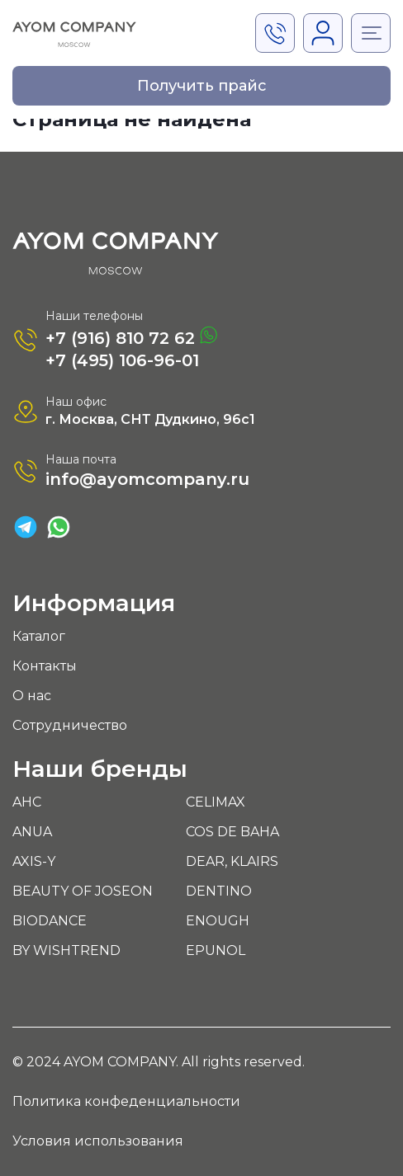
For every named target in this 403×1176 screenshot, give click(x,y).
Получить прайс (202, 86)
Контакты (44, 666)
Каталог (38, 636)
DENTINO (219, 891)
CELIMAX (215, 802)
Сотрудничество (69, 725)
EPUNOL (215, 950)
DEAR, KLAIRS (232, 861)
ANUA (32, 832)
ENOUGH (217, 921)
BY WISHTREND (66, 950)
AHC (26, 802)
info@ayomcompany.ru (147, 479)
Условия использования (97, 1141)
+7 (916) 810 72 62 (131, 337)
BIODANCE (49, 921)
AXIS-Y (33, 861)
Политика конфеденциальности (126, 1101)
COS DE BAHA (232, 832)
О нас (31, 695)
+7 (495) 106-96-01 (122, 360)
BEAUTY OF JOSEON (82, 891)
